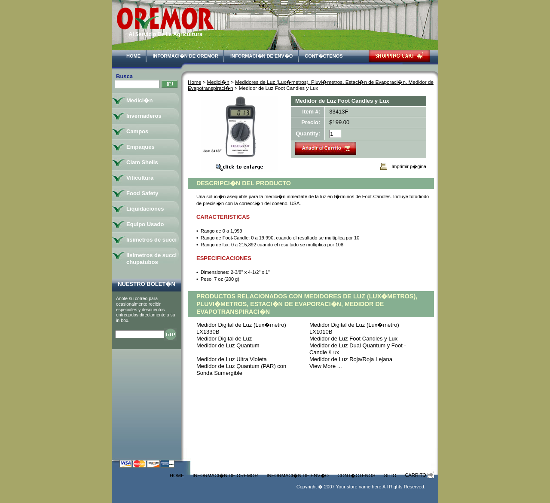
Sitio (390, 475)
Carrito (419, 475)
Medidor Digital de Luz (224, 338)
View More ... (325, 366)
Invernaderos (144, 116)
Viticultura (139, 178)
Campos (137, 131)
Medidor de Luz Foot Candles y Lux (353, 338)
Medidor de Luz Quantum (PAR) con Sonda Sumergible (241, 369)
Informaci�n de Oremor (185, 55)
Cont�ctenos (323, 55)
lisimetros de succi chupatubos (151, 258)
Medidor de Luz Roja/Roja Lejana (350, 359)
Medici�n (218, 82)
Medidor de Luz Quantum (228, 345)
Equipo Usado (145, 224)
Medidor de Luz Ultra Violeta (231, 359)
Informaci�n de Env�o (261, 55)
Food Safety (142, 193)
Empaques (140, 147)
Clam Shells (142, 162)
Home (133, 55)
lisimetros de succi (151, 239)
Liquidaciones (145, 208)
